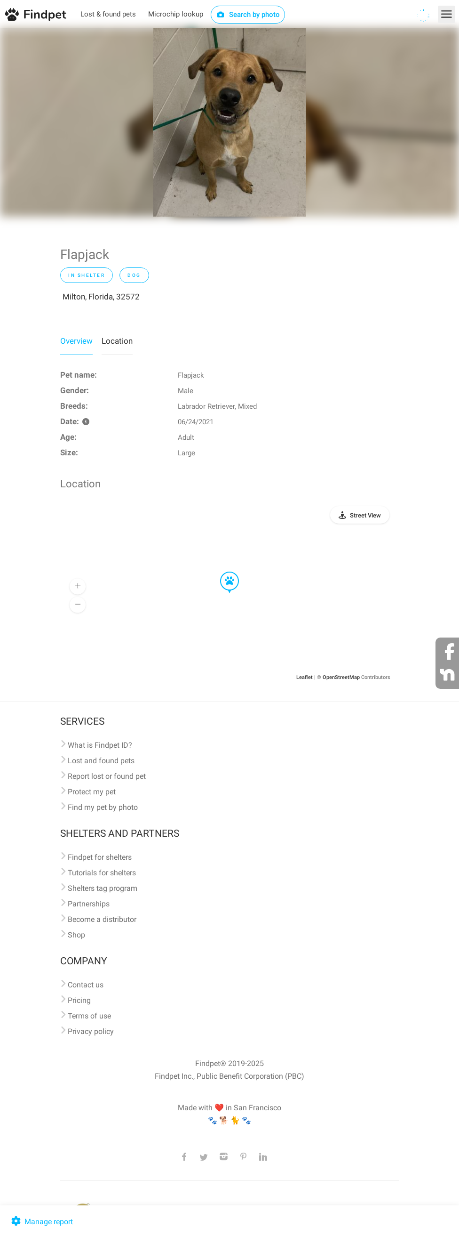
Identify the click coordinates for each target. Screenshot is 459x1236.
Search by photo (248, 14)
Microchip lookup (175, 14)
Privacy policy (91, 1031)
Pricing (79, 1000)
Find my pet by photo (103, 807)
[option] (229, 122)
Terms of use (89, 1015)
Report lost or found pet (107, 776)
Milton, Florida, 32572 (101, 296)
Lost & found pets (108, 14)
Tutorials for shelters (102, 872)
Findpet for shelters (100, 857)
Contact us (85, 984)
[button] (223, 572)
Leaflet (304, 677)
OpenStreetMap (341, 677)
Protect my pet (92, 791)
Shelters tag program (102, 888)
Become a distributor (102, 919)
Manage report (41, 1221)
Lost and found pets (101, 760)
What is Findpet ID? (100, 745)
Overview (76, 341)
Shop (76, 934)
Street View (365, 515)
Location (117, 341)
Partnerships (89, 903)
